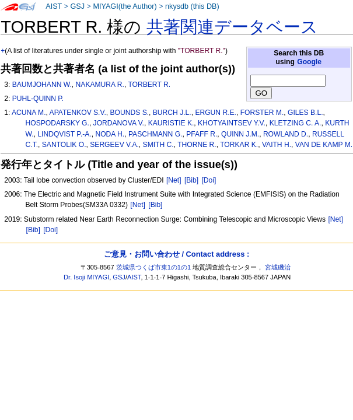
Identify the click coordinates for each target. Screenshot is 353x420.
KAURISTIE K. (171, 123)
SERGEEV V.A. (114, 145)
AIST (54, 6)
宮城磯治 (278, 267)
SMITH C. (158, 145)
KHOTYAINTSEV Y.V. (231, 123)
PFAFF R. (201, 134)
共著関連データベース (232, 27)
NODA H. (109, 134)
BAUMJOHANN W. (42, 84)
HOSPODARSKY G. (57, 123)
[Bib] (191, 180)
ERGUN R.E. (215, 112)
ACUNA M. (29, 112)
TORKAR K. (239, 145)
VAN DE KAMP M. (323, 145)
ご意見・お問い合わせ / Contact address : (176, 254)
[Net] (173, 180)
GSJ (77, 6)
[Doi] (209, 180)
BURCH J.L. (172, 112)
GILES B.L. (305, 112)
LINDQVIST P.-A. (64, 134)
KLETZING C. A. (295, 123)
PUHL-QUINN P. (38, 98)
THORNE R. (196, 145)
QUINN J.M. (240, 134)
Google (309, 62)
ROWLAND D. (285, 134)
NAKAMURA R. (100, 84)
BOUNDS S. (129, 112)
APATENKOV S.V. (78, 112)
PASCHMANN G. (155, 134)
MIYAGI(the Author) (124, 6)
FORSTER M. (262, 112)
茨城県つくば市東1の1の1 (153, 267)
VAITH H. (276, 145)
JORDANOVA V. (118, 123)
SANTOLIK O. (64, 145)
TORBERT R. (149, 84)
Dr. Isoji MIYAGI (86, 277)
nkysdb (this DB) (192, 6)
